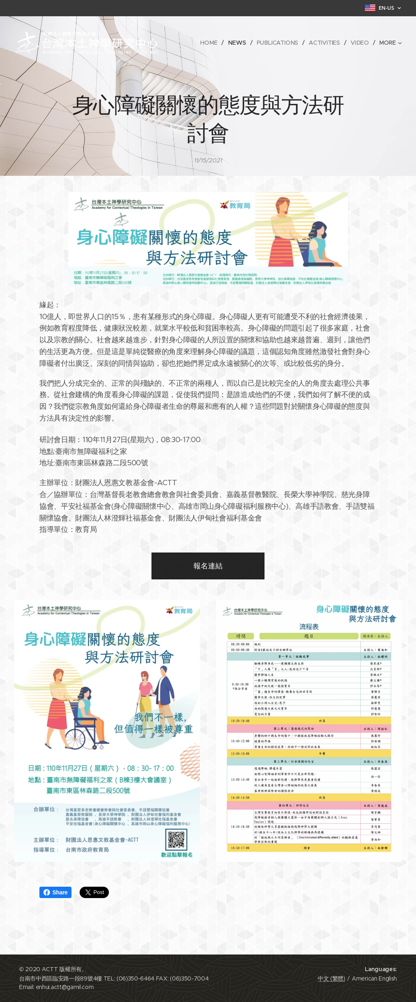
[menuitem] (212, 42)
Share (55, 892)
